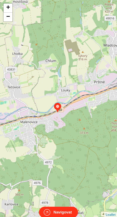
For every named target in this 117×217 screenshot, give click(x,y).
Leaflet (111, 209)
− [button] (8, 17)
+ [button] (8, 8)
